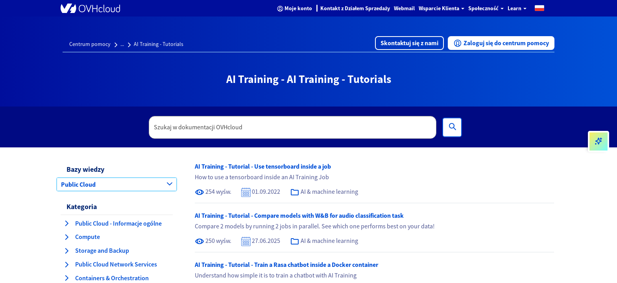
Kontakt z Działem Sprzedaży (355, 8)
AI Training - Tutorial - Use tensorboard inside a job (263, 166)
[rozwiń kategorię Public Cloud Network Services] (66, 264)
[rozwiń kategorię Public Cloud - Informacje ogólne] (66, 223)
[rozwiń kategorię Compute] (66, 237)
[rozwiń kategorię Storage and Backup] (66, 251)
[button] (539, 7)
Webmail (404, 8)
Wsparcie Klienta (441, 8)
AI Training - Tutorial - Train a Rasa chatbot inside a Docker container (286, 264)
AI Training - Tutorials (158, 44)
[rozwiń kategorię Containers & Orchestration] (66, 278)
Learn (517, 8)
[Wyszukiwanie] (452, 127)
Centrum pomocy (90, 44)
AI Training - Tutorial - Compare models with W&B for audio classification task (299, 215)
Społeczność (486, 8)
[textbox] (293, 127)
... (122, 44)
